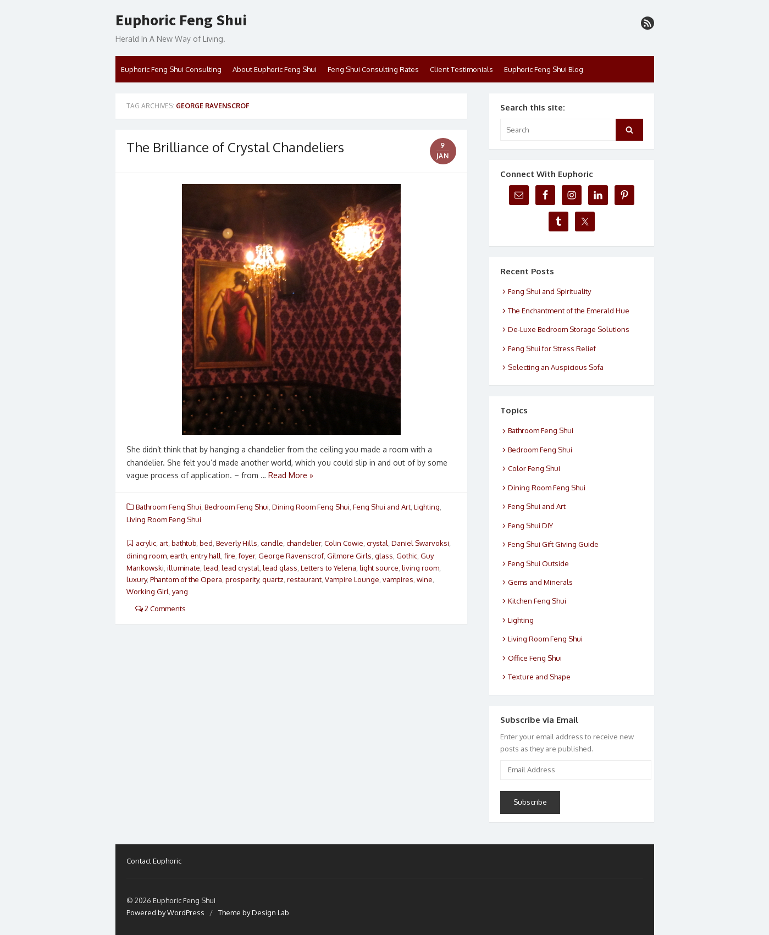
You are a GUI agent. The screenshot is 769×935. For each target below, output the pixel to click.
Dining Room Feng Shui (311, 506)
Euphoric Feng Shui (181, 20)
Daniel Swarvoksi (420, 543)
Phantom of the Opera (186, 579)
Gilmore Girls (349, 555)
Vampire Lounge (352, 579)
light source (379, 567)
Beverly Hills (236, 543)
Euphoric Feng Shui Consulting (171, 69)
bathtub (183, 543)
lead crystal (240, 567)
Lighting (427, 506)
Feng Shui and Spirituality (549, 291)
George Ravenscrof (291, 555)
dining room (146, 555)
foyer (247, 555)
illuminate (183, 567)
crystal (377, 543)
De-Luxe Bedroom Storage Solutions (568, 329)
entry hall (205, 555)
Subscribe (530, 802)
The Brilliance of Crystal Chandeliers (235, 147)
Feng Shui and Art (382, 506)
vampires (398, 579)
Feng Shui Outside (538, 563)
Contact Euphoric (153, 860)
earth (178, 555)
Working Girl (147, 591)
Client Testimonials (461, 69)
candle (272, 543)
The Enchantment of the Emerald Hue (568, 310)
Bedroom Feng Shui (236, 506)
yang (180, 591)
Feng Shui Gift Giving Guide (553, 544)
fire (229, 555)
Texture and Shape (539, 676)
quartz (273, 579)
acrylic (146, 543)
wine (425, 579)
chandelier (303, 543)
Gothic (406, 555)
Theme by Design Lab (253, 912)
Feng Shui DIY (530, 525)
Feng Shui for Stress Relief (552, 348)
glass (384, 555)
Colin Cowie (343, 543)
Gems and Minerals (540, 582)
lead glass (280, 567)
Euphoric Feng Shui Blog (543, 69)
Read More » (290, 475)
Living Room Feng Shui (163, 519)
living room (420, 567)
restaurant (304, 579)
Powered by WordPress (165, 912)
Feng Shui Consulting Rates (373, 69)
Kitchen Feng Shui (537, 600)
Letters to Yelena (328, 567)
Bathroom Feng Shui (168, 506)
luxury (136, 579)
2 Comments (160, 608)
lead (210, 567)
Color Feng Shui (534, 468)
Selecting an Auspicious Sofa (556, 367)
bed (206, 543)
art (163, 543)
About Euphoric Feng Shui (275, 69)
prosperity (242, 579)
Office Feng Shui (535, 658)
